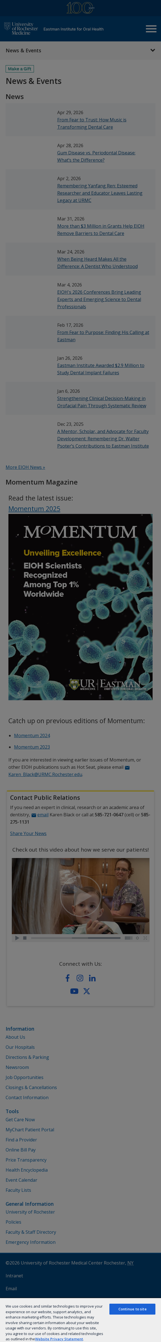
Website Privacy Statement (59, 1338)
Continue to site (132, 1309)
